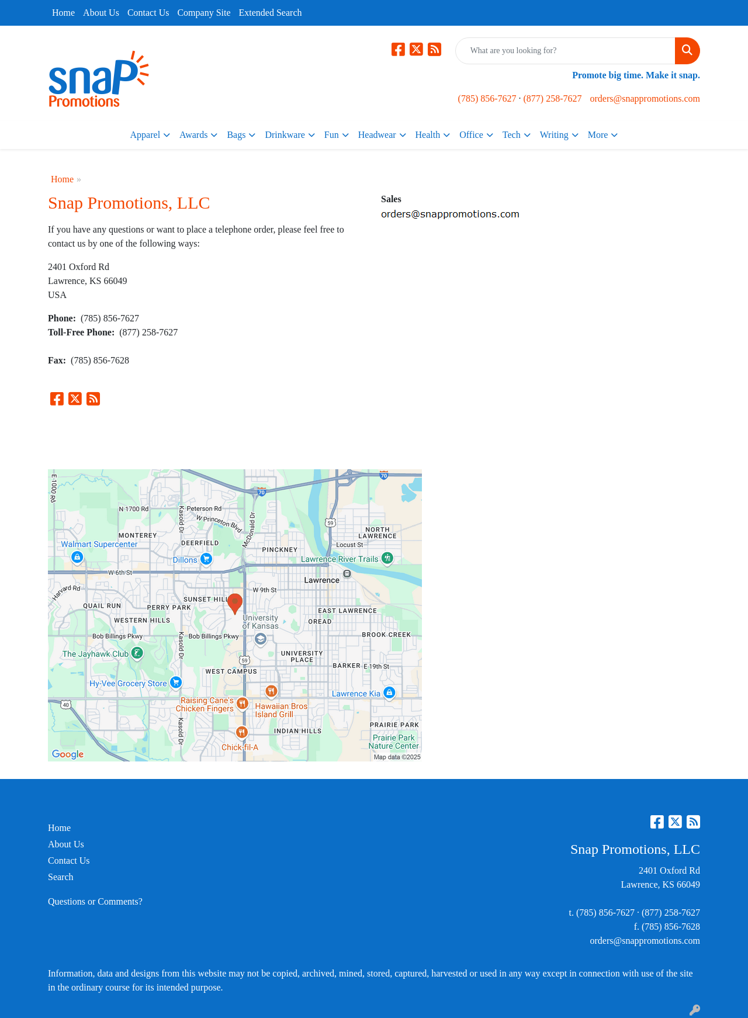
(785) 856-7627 (487, 98)
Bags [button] (236, 135)
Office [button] (471, 135)
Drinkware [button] (284, 135)
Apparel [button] (145, 135)
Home (63, 13)
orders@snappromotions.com (645, 98)
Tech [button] (512, 135)
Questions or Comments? (95, 901)
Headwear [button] (377, 135)
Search (61, 877)
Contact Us (148, 13)
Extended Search (270, 13)
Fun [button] (331, 135)
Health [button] (428, 135)
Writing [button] (554, 135)
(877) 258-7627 (553, 98)
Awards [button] (193, 135)
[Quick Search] (565, 50)
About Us (101, 13)
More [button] (598, 135)
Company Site (203, 13)
